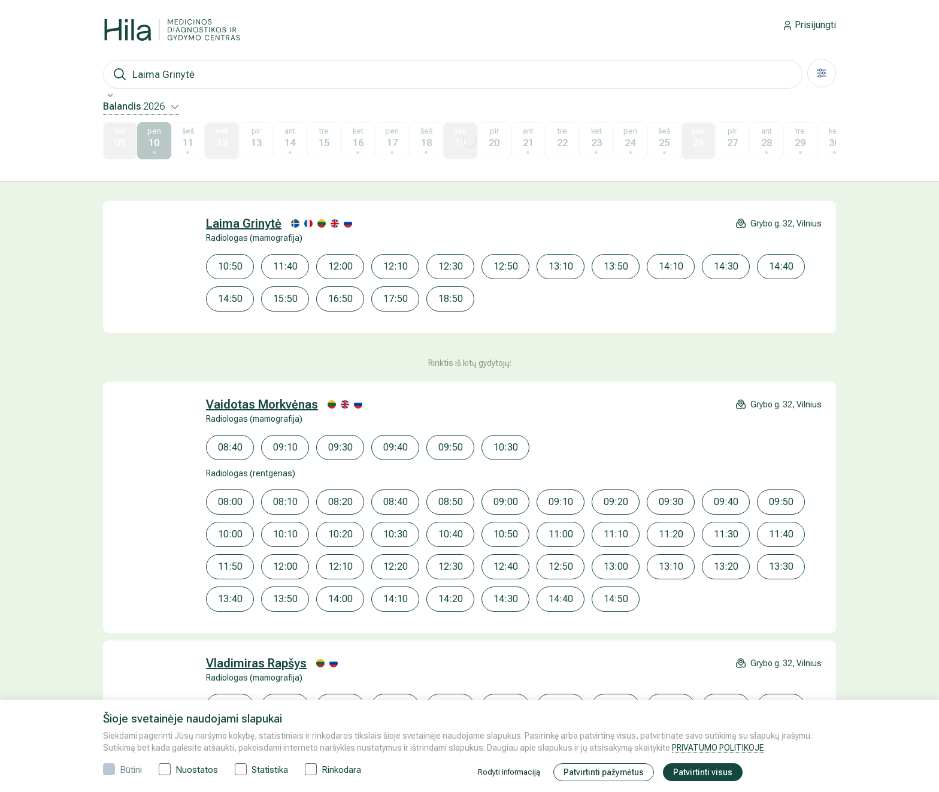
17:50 (395, 298)
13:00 (616, 566)
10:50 (230, 266)
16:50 (340, 298)
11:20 (671, 534)
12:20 (395, 566)
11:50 (230, 566)
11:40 (285, 266)
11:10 (616, 534)
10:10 (285, 534)
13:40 (230, 598)
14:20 (450, 598)
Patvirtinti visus (702, 772)
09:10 (285, 447)
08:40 (230, 447)
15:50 (285, 298)
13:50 (616, 266)
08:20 (340, 501)
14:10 (671, 266)
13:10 (561, 266)
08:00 (230, 501)
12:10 (395, 266)
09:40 (395, 447)
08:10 (285, 501)
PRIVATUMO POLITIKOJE (718, 747)
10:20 (340, 534)
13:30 (781, 566)
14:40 (781, 266)
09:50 (450, 447)
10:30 (505, 447)
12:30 (450, 266)
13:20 (726, 566)
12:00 (340, 266)
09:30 (340, 447)
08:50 (450, 501)
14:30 (726, 266)
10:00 (230, 534)
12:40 (505, 566)
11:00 (561, 534)
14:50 (230, 298)
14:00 (340, 598)
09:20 (616, 501)
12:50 (505, 266)
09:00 (505, 501)
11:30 (726, 534)
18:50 (450, 298)
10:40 (450, 534)
